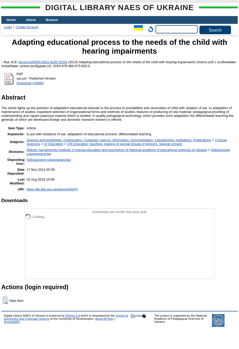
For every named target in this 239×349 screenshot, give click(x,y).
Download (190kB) (30, 83)
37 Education (53, 144)
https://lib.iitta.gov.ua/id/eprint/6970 (52, 189)
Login (8, 27)
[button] (5, 300)
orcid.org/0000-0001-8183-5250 (43, 62)
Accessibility (12, 321)
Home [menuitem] (11, 20)
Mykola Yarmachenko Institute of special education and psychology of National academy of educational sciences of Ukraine (117, 150)
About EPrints (104, 318)
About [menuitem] (31, 20)
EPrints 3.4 (72, 315)
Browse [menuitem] (52, 20)
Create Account (27, 27)
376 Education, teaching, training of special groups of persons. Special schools (124, 144)
